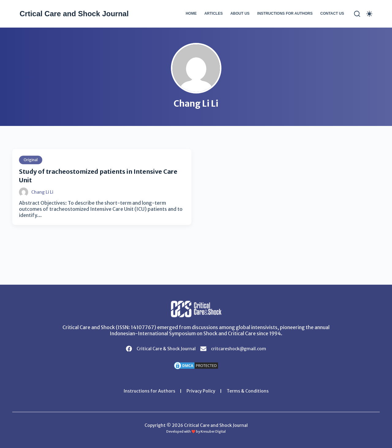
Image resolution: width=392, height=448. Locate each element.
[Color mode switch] (369, 14)
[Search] (357, 14)
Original (31, 160)
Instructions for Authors (285, 13)
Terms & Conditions (248, 391)
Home (191, 13)
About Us (240, 13)
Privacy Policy (201, 391)
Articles (213, 13)
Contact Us (332, 13)
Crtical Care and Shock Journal (74, 13)
